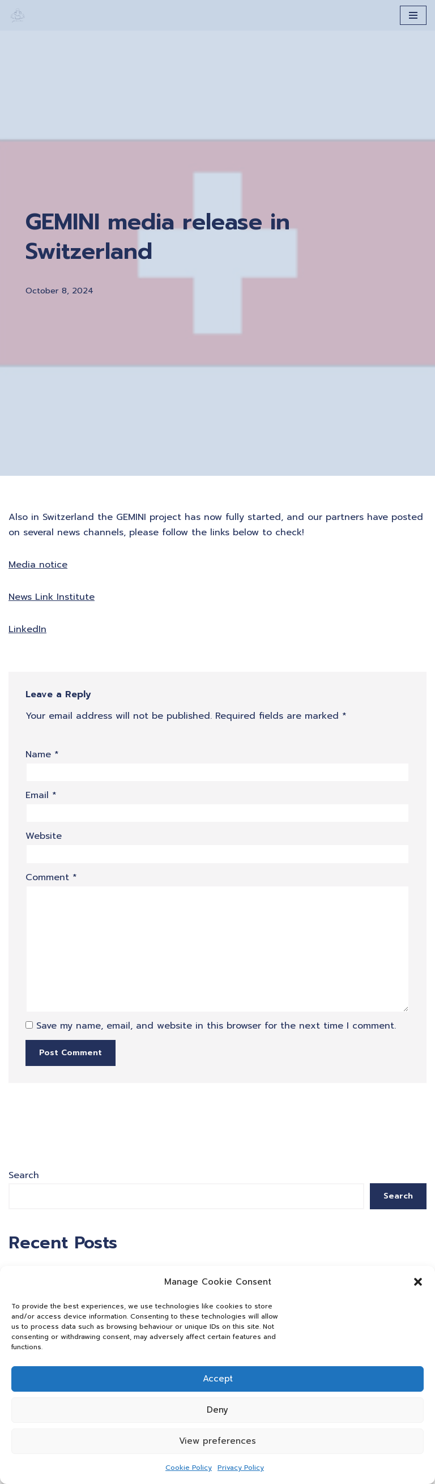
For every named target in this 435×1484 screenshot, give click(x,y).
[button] (418, 1281)
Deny (217, 1410)
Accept (218, 1378)
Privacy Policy (241, 1467)
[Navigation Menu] (413, 15)
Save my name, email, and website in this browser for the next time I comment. (216, 1026)
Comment (51, 877)
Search (23, 1175)
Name (42, 754)
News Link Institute (51, 597)
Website (43, 836)
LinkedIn (27, 629)
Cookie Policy (188, 1467)
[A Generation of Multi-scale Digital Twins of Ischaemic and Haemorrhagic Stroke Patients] (17, 15)
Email (41, 795)
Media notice (37, 565)
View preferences (217, 1441)
